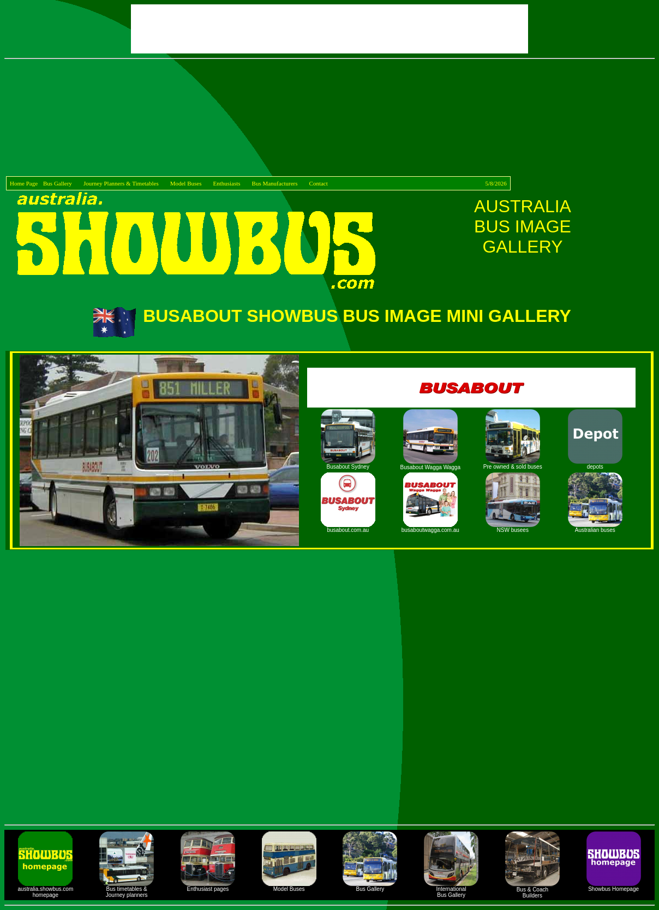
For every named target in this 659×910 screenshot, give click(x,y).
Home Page (24, 183)
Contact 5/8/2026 (408, 183)
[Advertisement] (332, 119)
